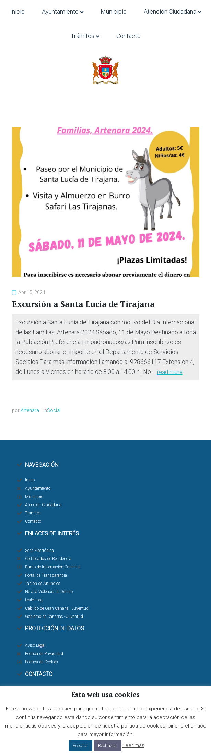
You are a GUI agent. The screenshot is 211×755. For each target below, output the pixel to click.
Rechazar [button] (107, 745)
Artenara (30, 410)
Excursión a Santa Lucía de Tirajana (83, 304)
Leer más (133, 745)
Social (54, 410)
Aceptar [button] (80, 745)
